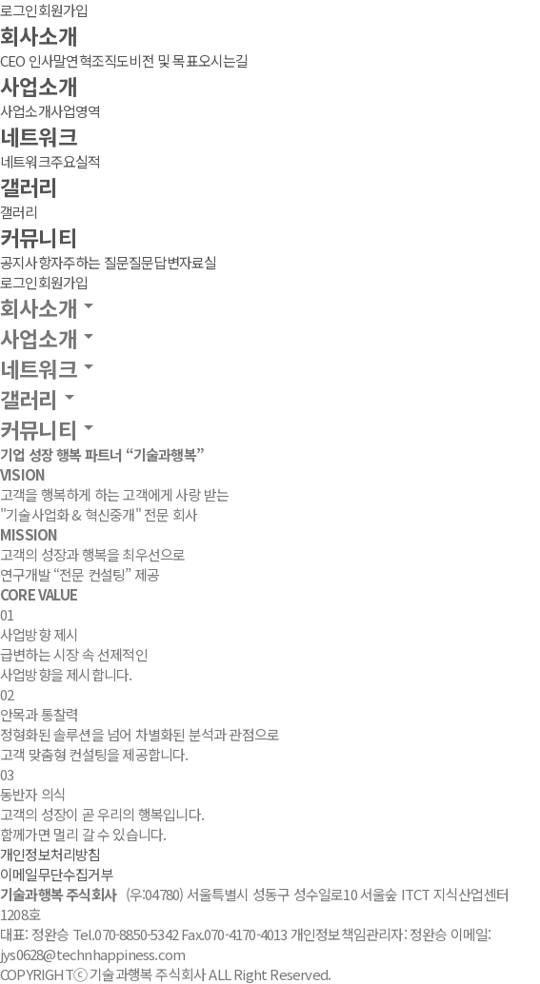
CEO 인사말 (33, 60)
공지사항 (25, 262)
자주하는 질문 (89, 262)
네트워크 (38, 136)
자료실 (198, 262)
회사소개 (38, 35)
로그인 (19, 10)
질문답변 (154, 262)
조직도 (110, 60)
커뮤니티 (38, 237)
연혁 (78, 60)
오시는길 (223, 60)
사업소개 (38, 85)
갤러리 (29, 186)
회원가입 (63, 10)
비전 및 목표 (163, 60)
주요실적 (75, 161)
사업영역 (75, 111)
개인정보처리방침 (50, 854)
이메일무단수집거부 (56, 874)
